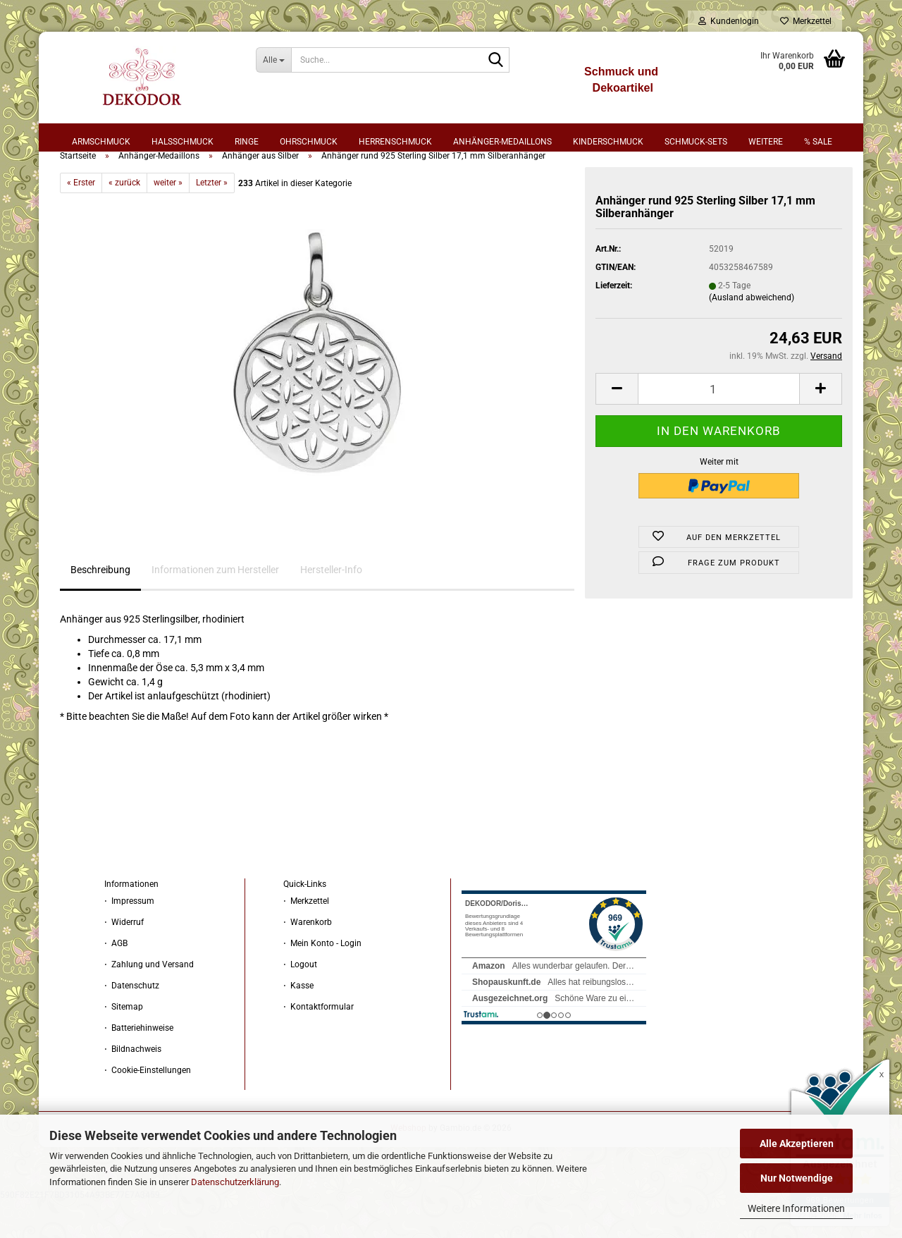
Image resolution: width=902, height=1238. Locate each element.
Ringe (247, 142)
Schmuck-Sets (696, 142)
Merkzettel (806, 21)
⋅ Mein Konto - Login (322, 980)
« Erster (81, 219)
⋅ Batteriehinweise (138, 1065)
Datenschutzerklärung (235, 1182)
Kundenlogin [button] (728, 21)
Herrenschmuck (395, 142)
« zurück (124, 219)
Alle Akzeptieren (797, 1143)
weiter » (168, 219)
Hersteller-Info (331, 606)
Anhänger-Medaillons (502, 142)
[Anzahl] (719, 425)
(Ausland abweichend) (751, 334)
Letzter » (212, 219)
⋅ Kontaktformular (318, 1043)
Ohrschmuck (309, 142)
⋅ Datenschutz (131, 1022)
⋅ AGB (116, 980)
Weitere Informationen (796, 1208)
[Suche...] (274, 60)
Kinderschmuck (608, 142)
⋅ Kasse (298, 1022)
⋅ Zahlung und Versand (149, 1001)
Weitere (765, 142)
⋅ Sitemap (123, 1043)
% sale (818, 142)
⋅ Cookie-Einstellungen (147, 1107)
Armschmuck (101, 142)
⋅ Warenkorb (307, 959)
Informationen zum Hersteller (215, 606)
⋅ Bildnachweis (132, 1086)
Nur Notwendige (796, 1178)
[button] (616, 425)
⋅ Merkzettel (306, 938)
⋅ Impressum (129, 938)
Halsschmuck (183, 142)
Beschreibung (100, 606)
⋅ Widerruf (124, 959)
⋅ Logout (300, 1001)
